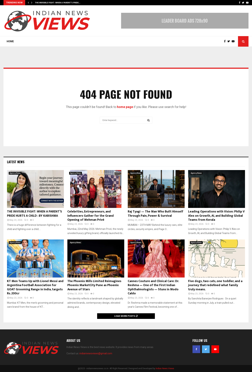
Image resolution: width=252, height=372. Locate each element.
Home (10, 41)
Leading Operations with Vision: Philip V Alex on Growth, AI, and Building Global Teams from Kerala (216, 215)
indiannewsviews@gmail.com (95, 353)
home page (125, 107)
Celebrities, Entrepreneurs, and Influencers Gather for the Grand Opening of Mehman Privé (90, 215)
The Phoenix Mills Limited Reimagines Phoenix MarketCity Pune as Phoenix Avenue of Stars (94, 285)
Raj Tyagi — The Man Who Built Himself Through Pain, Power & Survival (155, 213)
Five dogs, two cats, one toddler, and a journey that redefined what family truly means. (215, 285)
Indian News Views (165, 368)
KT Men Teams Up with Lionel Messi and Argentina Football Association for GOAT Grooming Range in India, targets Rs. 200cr (35, 287)
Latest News (15, 162)
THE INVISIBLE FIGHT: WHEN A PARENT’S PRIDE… (57, 2)
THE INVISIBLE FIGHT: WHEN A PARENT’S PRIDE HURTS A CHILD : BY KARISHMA (34, 213)
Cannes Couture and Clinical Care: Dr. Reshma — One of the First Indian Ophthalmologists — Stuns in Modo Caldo (153, 287)
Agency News (15, 173)
